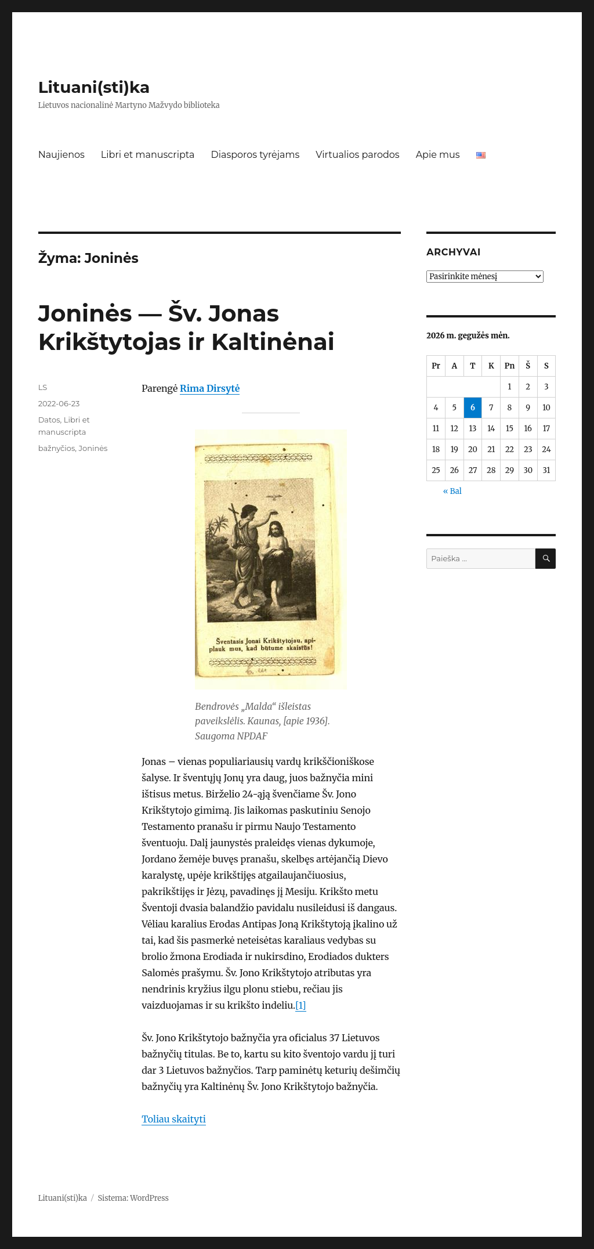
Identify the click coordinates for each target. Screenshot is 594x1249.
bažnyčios (56, 448)
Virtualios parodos (357, 154)
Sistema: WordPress (133, 1198)
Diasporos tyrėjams (255, 154)
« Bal (452, 491)
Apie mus (438, 154)
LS (43, 387)
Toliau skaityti (174, 1119)
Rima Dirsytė (210, 388)
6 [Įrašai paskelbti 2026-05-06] (472, 408)
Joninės (92, 448)
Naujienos (61, 154)
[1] (300, 1005)
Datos (49, 419)
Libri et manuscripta (148, 154)
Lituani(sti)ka (94, 87)
